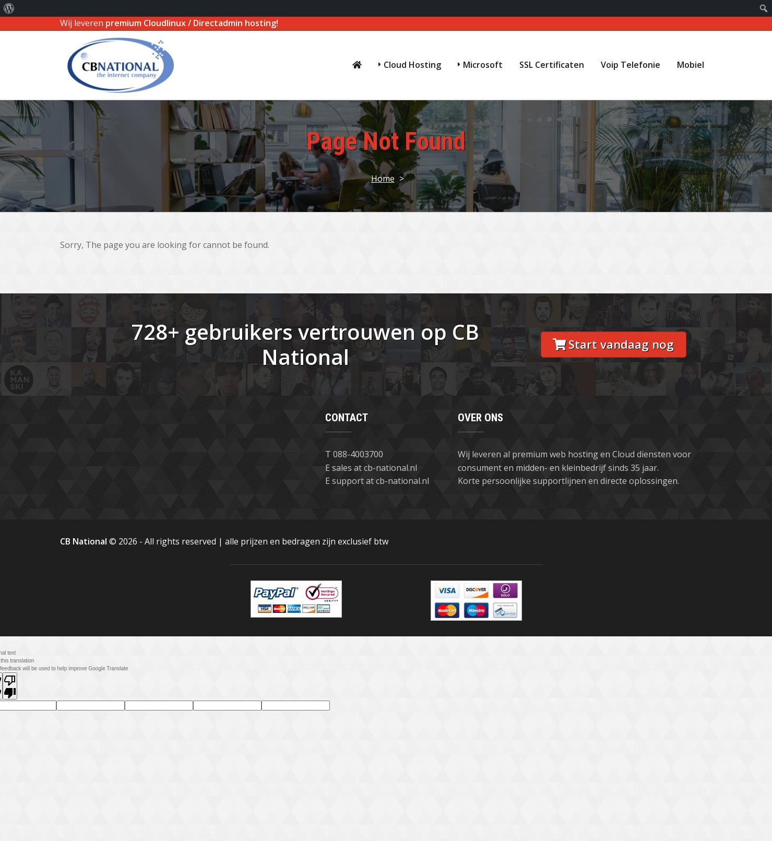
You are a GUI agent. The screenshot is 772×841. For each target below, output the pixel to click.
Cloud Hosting (412, 64)
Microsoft (483, 64)
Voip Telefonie (630, 64)
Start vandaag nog (613, 344)
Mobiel (690, 64)
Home (383, 178)
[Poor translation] (10, 686)
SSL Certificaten (551, 64)
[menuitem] (9, 8)
